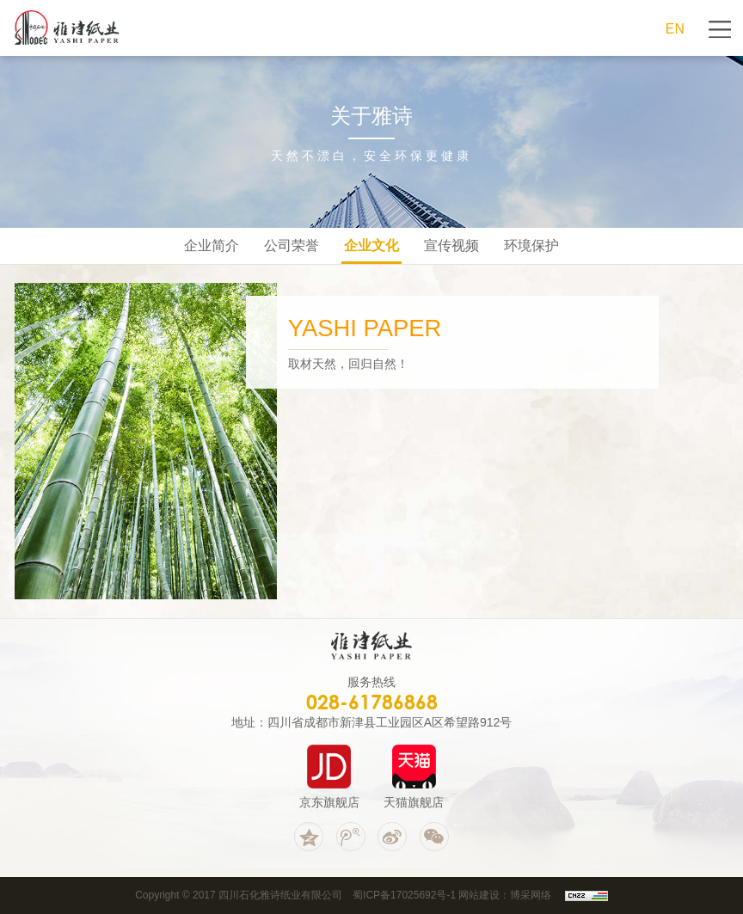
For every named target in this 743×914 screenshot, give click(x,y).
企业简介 (211, 245)
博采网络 (530, 895)
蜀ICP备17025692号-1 (404, 895)
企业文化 (371, 245)
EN (675, 28)
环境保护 (531, 245)
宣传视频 (451, 245)
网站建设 (479, 895)
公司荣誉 (291, 245)
